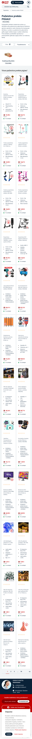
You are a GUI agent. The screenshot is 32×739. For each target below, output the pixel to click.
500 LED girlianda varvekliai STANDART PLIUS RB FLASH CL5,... (8, 389)
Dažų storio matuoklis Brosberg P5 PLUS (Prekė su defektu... (23, 338)
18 (21, 671)
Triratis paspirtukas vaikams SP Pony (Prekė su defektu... (23, 144)
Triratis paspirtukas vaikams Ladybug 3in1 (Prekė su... (8, 144)
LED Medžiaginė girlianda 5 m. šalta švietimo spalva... (8, 542)
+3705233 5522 (19, 685)
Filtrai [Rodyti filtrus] (7, 44)
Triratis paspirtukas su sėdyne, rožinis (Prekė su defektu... (23, 191)
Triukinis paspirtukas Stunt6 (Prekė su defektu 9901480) (8, 191)
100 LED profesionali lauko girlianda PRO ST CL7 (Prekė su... (23, 591)
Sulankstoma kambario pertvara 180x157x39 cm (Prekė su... (7, 338)
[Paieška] (28, 6)
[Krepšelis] (28, 2)
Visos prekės (17, 2)
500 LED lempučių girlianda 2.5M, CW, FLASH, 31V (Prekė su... (8, 592)
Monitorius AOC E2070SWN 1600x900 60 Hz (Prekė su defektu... (23, 492)
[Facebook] (16, 707)
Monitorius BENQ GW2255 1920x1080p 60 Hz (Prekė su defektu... (8, 492)
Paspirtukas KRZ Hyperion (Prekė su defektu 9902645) (22, 238)
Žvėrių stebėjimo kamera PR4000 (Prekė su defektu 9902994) (22, 389)
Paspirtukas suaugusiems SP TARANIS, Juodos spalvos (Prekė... (7, 239)
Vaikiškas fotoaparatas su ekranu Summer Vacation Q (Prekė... (8, 441)
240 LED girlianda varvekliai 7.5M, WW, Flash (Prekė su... (23, 542)
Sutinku (8, 734)
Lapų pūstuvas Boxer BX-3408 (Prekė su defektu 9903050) (8, 287)
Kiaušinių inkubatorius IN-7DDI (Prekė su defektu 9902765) (8, 96)
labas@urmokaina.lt (20, 687)
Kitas (29, 671)
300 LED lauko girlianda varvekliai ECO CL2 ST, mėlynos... (7, 642)
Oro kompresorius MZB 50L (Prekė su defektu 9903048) (22, 287)
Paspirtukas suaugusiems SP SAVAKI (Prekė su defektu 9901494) (22, 96)
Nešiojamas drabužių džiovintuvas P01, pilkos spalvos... (23, 641)
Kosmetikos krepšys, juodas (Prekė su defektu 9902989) (23, 440)
